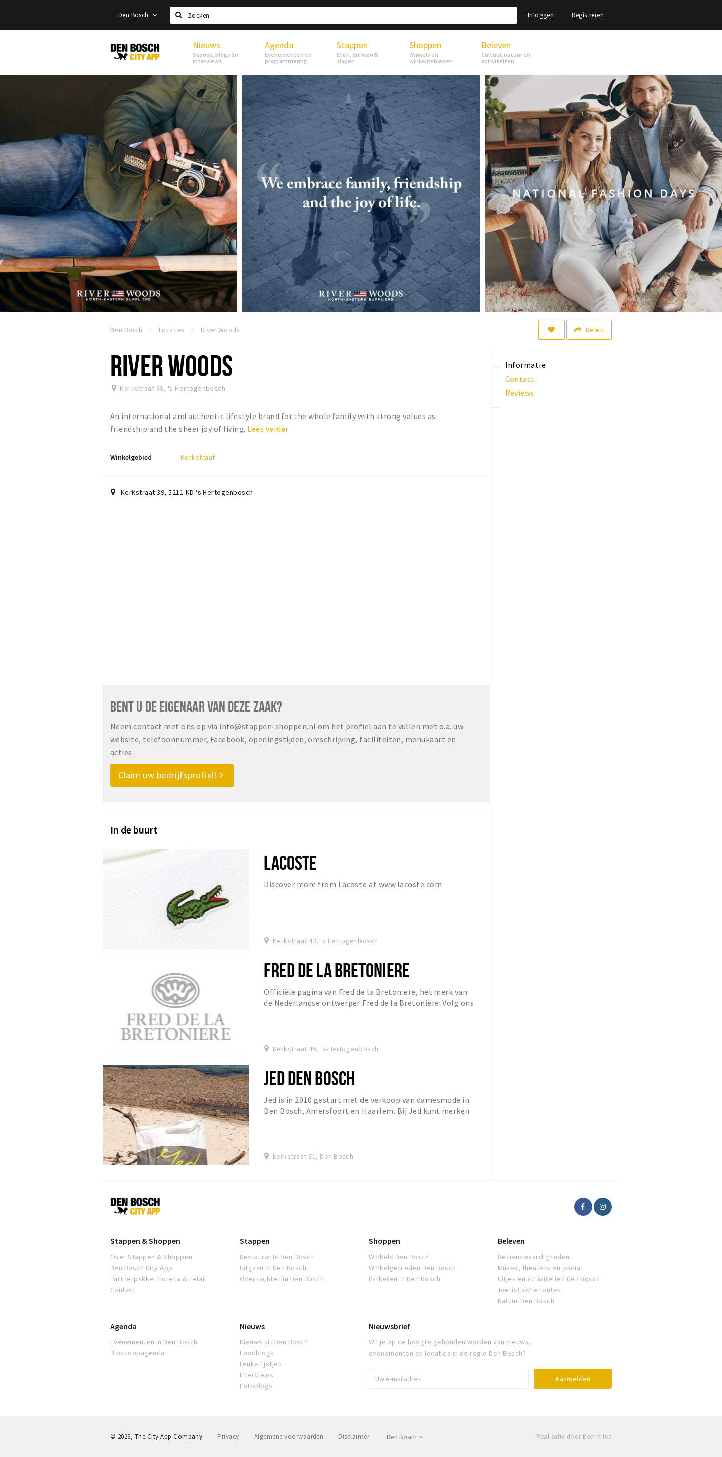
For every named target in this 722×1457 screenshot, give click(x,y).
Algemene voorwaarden (289, 1436)
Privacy (228, 1436)
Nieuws (252, 1326)
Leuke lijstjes (261, 1363)
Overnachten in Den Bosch (282, 1278)
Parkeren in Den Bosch (404, 1278)
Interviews (257, 1374)
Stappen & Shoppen (145, 1241)
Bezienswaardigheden (534, 1256)
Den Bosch (137, 15)
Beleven (511, 1241)
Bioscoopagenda (137, 1352)
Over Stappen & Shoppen (151, 1256)
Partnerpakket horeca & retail (158, 1278)
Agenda (123, 1326)
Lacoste (290, 862)
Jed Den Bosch (309, 1078)
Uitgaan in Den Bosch (273, 1267)
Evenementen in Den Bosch (154, 1341)
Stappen (255, 1241)
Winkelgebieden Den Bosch (412, 1267)
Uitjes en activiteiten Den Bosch (549, 1278)
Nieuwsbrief (389, 1326)
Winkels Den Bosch (399, 1256)
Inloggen (541, 15)
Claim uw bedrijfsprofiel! (170, 775)
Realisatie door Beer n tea (574, 1436)
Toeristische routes (529, 1289)
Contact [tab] (520, 379)
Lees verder (267, 429)
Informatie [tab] (525, 365)
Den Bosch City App (141, 1267)
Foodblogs (257, 1352)
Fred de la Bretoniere (337, 970)
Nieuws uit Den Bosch (274, 1341)
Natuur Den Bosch (526, 1300)
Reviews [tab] (519, 393)
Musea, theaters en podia (539, 1267)
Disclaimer (353, 1436)
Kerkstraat (197, 457)
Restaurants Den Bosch (277, 1256)
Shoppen (384, 1241)
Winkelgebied (131, 457)
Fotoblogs (256, 1385)
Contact (122, 1289)
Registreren (588, 15)
